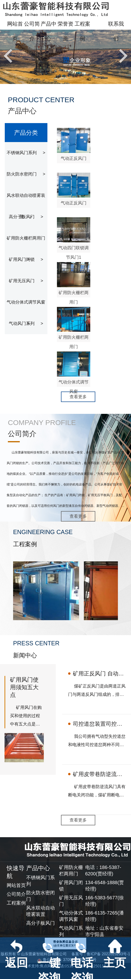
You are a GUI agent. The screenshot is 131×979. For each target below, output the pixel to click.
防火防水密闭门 (26, 174)
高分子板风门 (26, 216)
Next (122, 55)
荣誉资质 (65, 31)
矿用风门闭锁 (26, 259)
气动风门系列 (26, 323)
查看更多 (78, 396)
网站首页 (15, 31)
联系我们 (116, 31)
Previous (9, 55)
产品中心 (48, 31)
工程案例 (82, 31)
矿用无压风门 (26, 280)
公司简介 (32, 31)
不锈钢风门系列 (26, 152)
